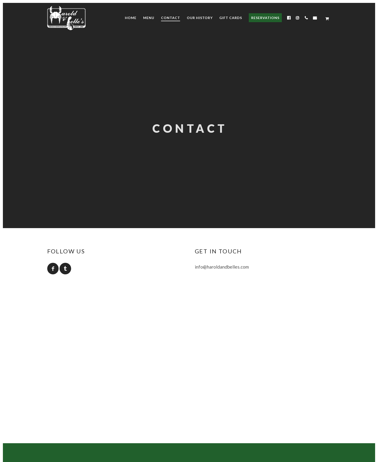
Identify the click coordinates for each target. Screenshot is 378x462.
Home (130, 18)
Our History (200, 18)
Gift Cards (230, 18)
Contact (170, 18)
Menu (148, 18)
